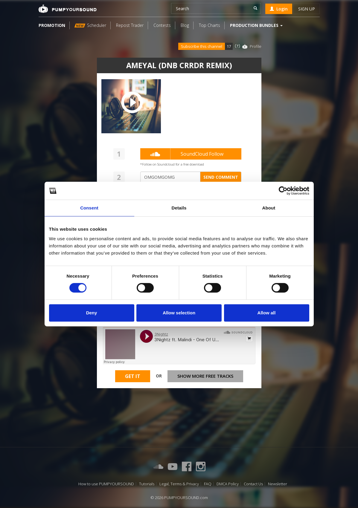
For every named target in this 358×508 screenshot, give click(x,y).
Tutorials (146, 484)
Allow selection (179, 312)
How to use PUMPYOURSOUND (106, 484)
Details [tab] (179, 207)
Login (279, 9)
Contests (162, 25)
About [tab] (268, 207)
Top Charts (209, 25)
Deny (91, 312)
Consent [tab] (89, 207)
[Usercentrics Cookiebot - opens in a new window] (283, 190)
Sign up (306, 9)
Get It (132, 376)
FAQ (207, 484)
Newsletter (277, 484)
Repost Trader (130, 25)
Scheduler (90, 25)
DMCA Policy (228, 484)
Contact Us (253, 484)
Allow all (267, 312)
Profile (255, 46)
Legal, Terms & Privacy (179, 484)
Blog (185, 25)
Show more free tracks (205, 376)
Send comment (220, 177)
